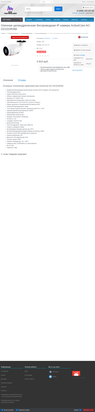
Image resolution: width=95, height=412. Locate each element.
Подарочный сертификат (79, 374)
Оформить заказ (88, 410)
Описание (8, 80)
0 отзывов (54, 38)
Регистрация (90, 1)
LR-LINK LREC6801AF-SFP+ (36, 12)
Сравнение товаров (24, 410)
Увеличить (15, 65)
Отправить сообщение (78, 13)
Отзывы (22, 80)
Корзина (76, 410)
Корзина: (89, 7)
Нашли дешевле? (77, 70)
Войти (84, 1)
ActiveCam (47, 38)
